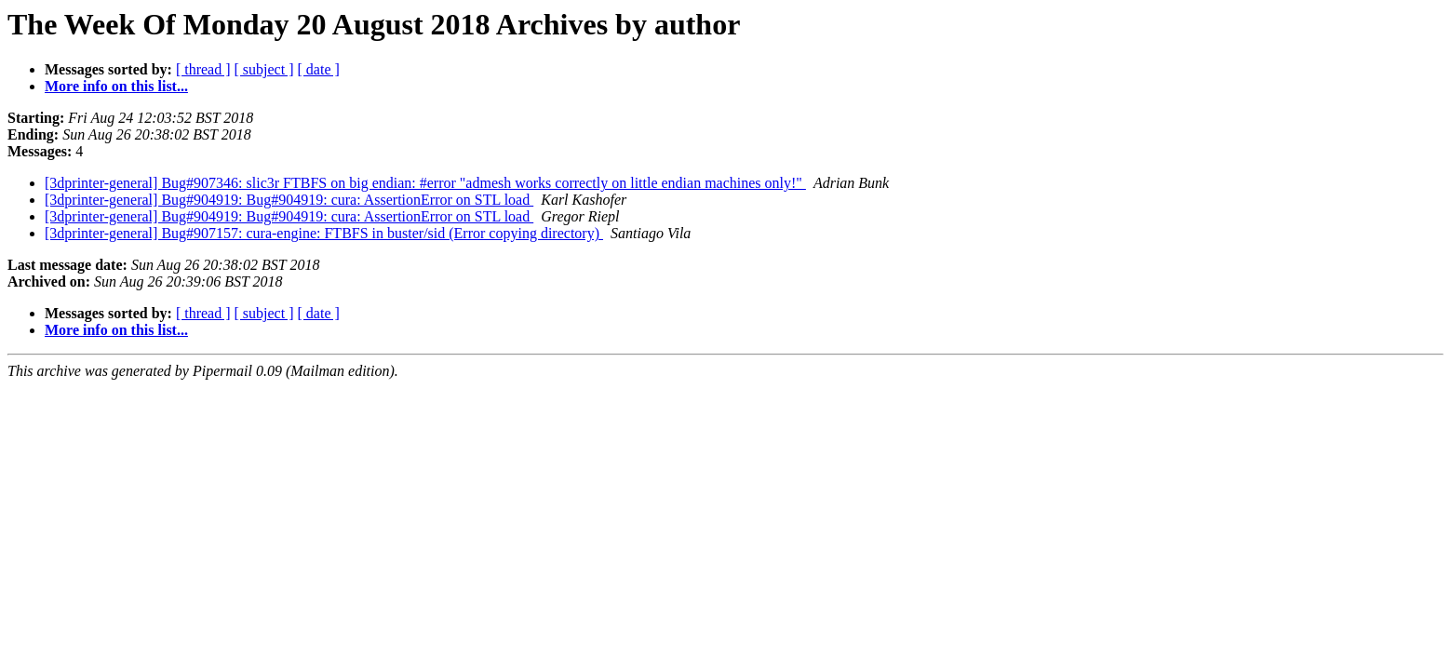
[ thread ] (203, 69)
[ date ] (319, 69)
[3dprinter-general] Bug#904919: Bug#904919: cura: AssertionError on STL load (289, 200)
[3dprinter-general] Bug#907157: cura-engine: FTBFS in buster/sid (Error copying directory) (324, 233)
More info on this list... (116, 86)
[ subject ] (264, 69)
